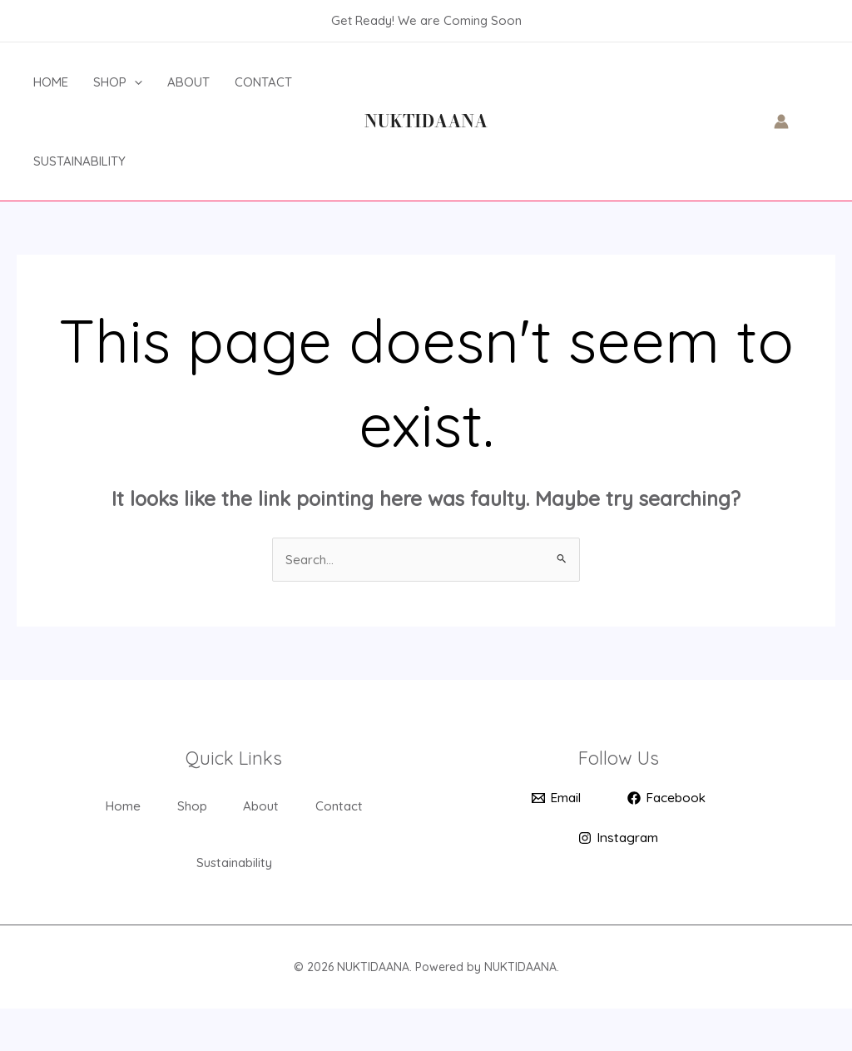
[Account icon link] (781, 121)
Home (50, 82)
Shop (117, 81)
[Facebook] (667, 800)
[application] (134, 81)
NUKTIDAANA (426, 121)
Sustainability (79, 161)
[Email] (554, 800)
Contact (263, 82)
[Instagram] (618, 840)
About (188, 82)
